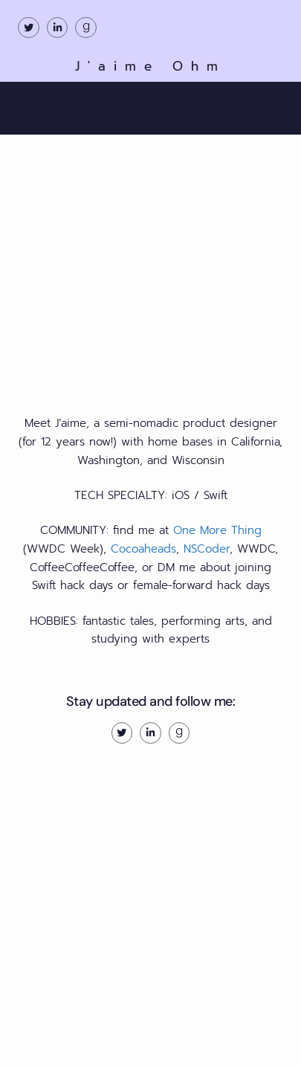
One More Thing (217, 530)
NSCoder (207, 549)
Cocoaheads (143, 549)
